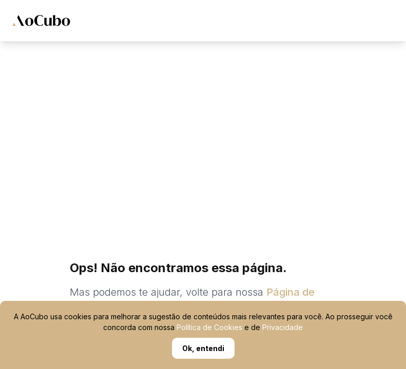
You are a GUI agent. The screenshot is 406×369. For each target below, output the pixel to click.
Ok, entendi (203, 348)
